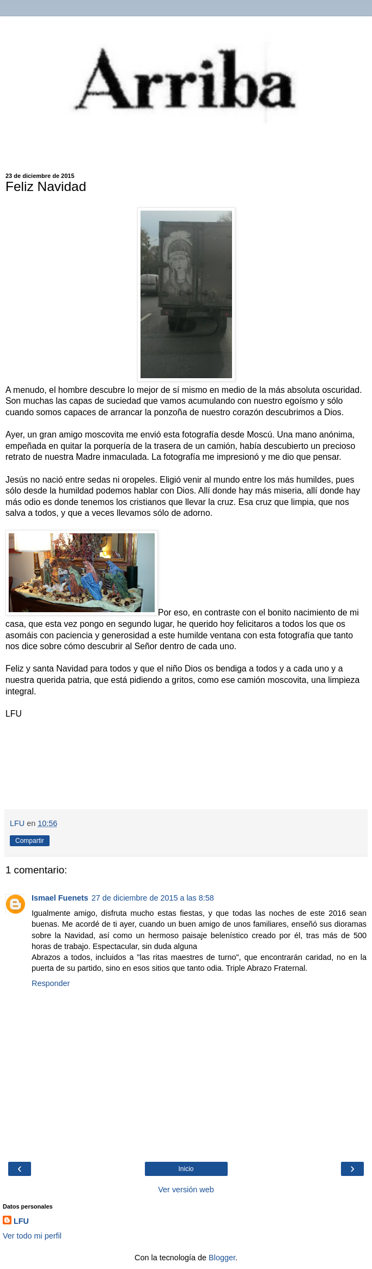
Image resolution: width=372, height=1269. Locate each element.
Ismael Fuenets (60, 898)
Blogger (222, 1257)
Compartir (29, 841)
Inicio (185, 1169)
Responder (51, 983)
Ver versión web (186, 1189)
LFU (21, 1221)
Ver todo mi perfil (32, 1235)
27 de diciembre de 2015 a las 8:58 (153, 898)
